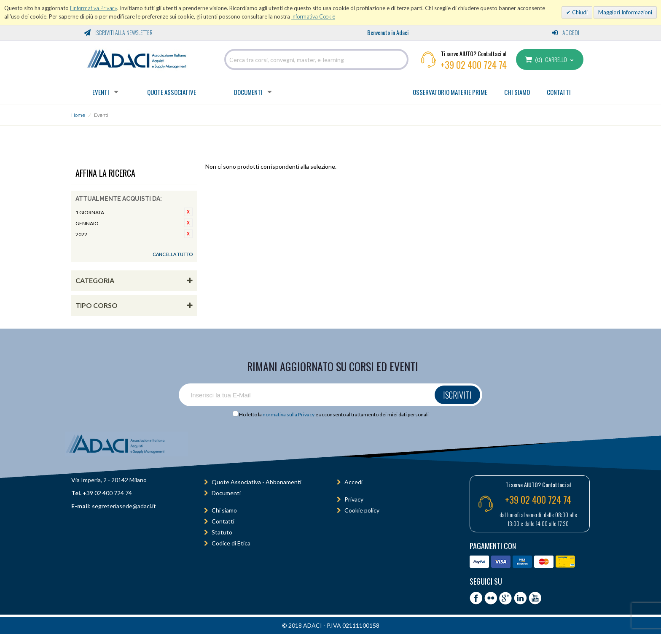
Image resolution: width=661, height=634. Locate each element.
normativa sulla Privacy (288, 414)
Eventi (100, 92)
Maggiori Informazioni (625, 12)
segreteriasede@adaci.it (124, 506)
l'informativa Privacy (93, 8)
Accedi (565, 32)
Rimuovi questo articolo (188, 212)
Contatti (223, 521)
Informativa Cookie (313, 16)
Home (78, 115)
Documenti (248, 92)
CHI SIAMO (517, 92)
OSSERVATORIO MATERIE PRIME (450, 92)
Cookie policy (361, 510)
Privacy (353, 499)
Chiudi (579, 12)
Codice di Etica (231, 543)
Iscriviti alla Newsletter (118, 32)
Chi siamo (224, 510)
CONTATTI (559, 92)
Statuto (222, 532)
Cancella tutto (173, 254)
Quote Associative (171, 92)
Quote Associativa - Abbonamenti (256, 482)
